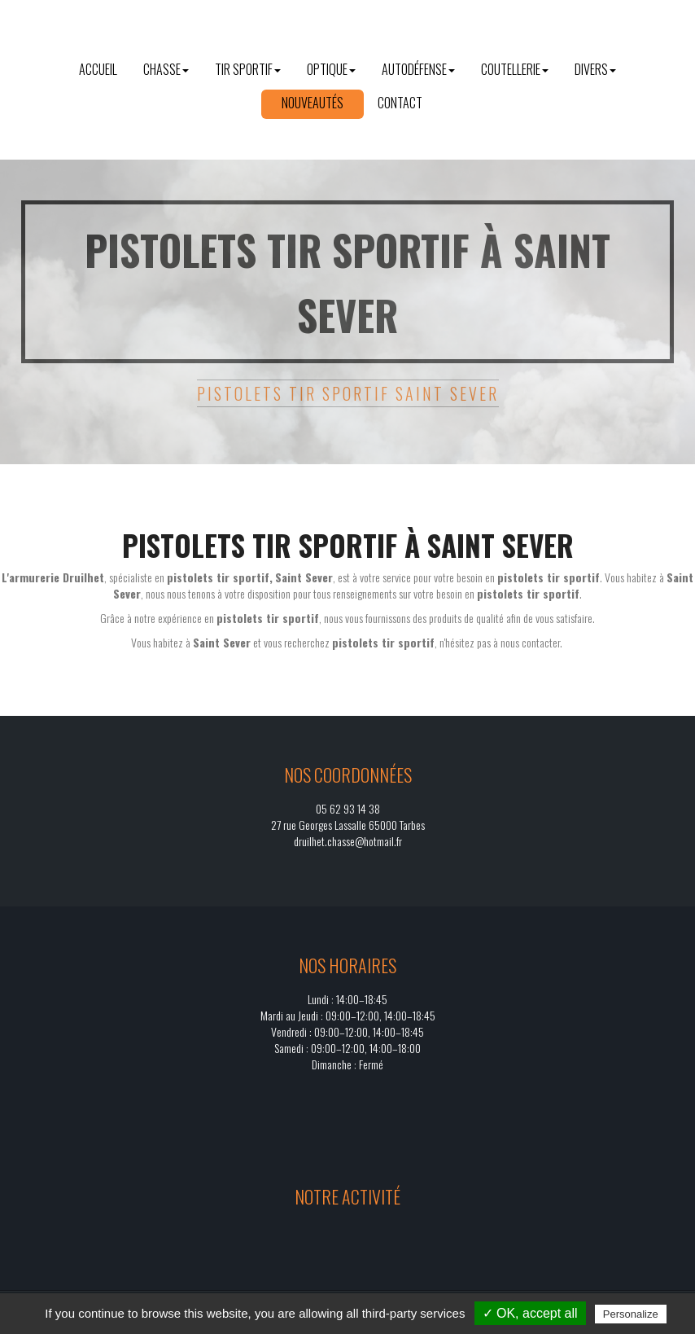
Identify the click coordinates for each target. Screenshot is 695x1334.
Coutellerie (515, 69)
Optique (331, 69)
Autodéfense (418, 69)
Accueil (98, 69)
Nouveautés (312, 102)
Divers (595, 69)
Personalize (630, 1314)
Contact (400, 102)
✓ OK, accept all (530, 1313)
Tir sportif (248, 69)
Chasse (166, 69)
